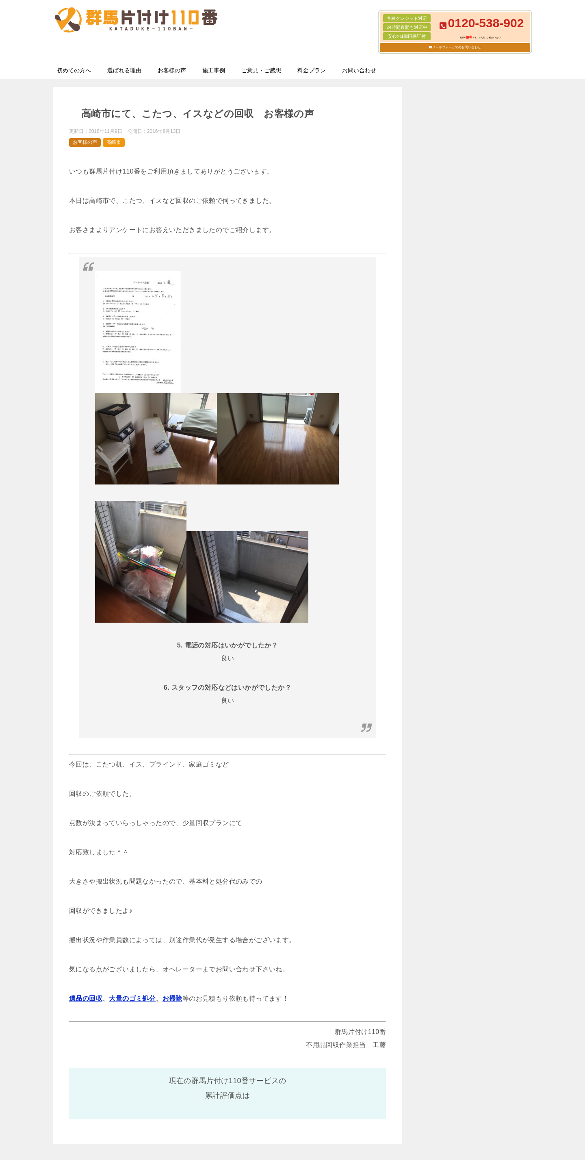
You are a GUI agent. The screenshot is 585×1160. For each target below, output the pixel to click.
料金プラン (311, 70)
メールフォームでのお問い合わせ (456, 47)
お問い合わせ (359, 70)
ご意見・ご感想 (261, 70)
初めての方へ (74, 70)
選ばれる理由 (124, 70)
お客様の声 (172, 70)
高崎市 (113, 142)
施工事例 (213, 70)
